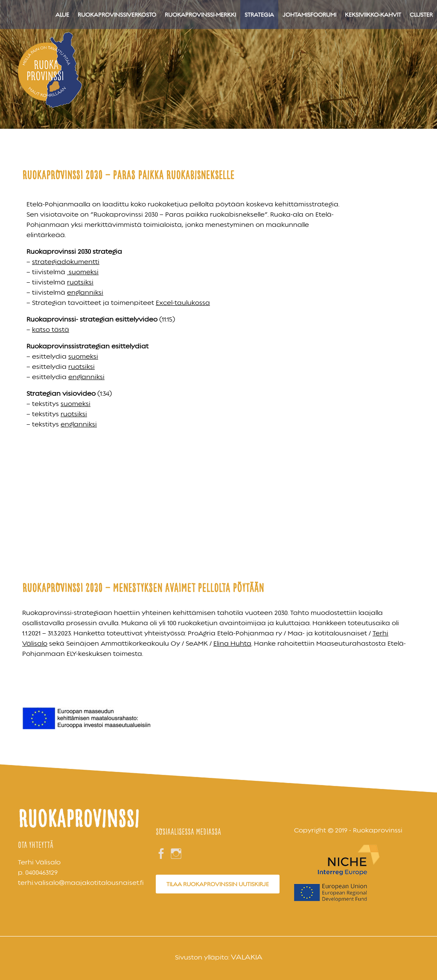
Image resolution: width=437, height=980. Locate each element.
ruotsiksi (80, 282)
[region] (218, 64)
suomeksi (83, 272)
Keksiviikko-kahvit (373, 14)
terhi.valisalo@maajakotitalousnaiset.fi (81, 882)
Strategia (259, 14)
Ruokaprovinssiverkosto (117, 14)
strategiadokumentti (65, 261)
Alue (62, 14)
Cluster (421, 14)
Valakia (246, 957)
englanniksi (85, 292)
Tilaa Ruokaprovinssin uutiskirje (217, 884)
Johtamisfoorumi (309, 14)
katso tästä (50, 329)
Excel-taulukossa (183, 302)
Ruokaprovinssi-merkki (200, 14)
